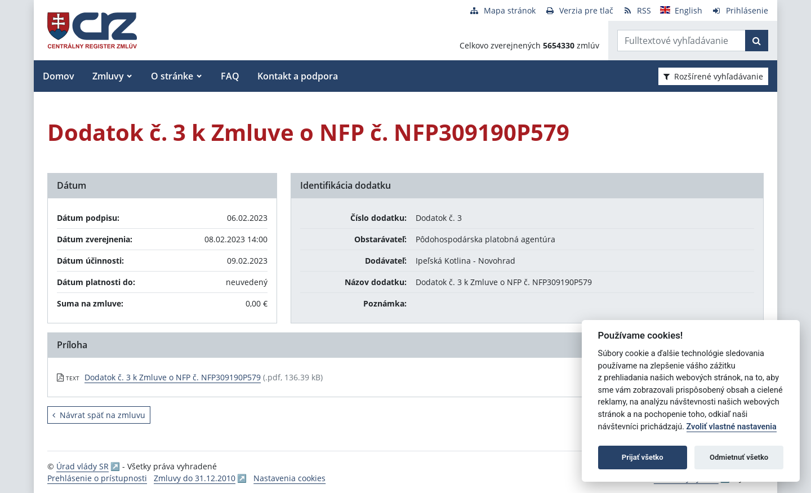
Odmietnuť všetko (739, 457)
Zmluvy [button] (108, 76)
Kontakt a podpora (297, 76)
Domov (58, 76)
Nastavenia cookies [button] (289, 478)
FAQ (230, 76)
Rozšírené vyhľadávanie (713, 76)
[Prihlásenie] (739, 10)
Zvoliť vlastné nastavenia (732, 427)
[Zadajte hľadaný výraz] (681, 40)
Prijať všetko (642, 457)
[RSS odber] (636, 10)
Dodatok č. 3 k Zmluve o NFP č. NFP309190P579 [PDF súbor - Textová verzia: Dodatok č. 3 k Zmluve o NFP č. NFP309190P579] (172, 377)
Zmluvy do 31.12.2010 (194, 478)
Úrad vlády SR (82, 466)
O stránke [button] (172, 76)
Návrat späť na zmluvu (98, 415)
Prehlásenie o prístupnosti (97, 478)
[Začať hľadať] (756, 40)
